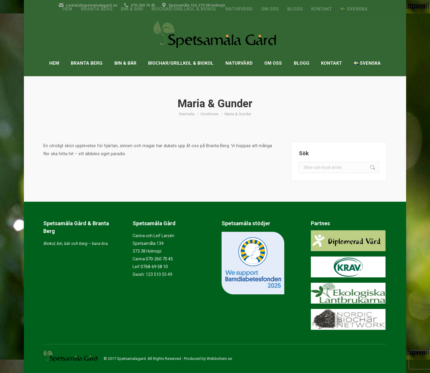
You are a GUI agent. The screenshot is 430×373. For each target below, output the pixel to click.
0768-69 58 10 (154, 266)
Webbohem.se (219, 358)
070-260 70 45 (159, 259)
